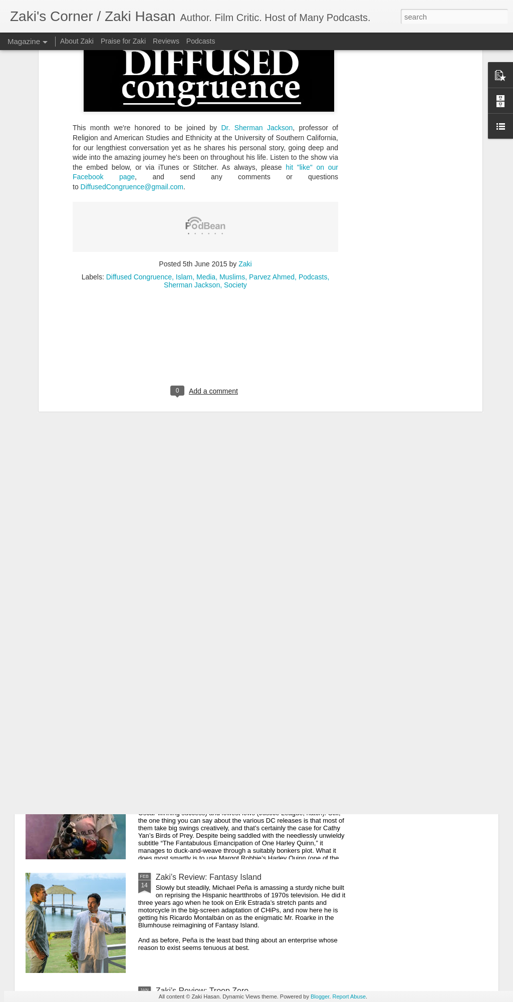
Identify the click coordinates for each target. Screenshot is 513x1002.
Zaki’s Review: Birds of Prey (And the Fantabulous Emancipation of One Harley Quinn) (245, 768)
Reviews (166, 41)
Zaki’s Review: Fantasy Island (209, 877)
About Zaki (77, 41)
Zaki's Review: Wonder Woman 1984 (221, 649)
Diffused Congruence (139, 161)
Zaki (244, 148)
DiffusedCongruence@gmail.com (132, 71)
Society (235, 169)
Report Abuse (349, 996)
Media (205, 161)
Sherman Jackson (192, 169)
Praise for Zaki (123, 41)
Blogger (320, 996)
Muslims (232, 161)
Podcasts (313, 161)
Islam (184, 161)
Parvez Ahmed (272, 161)
